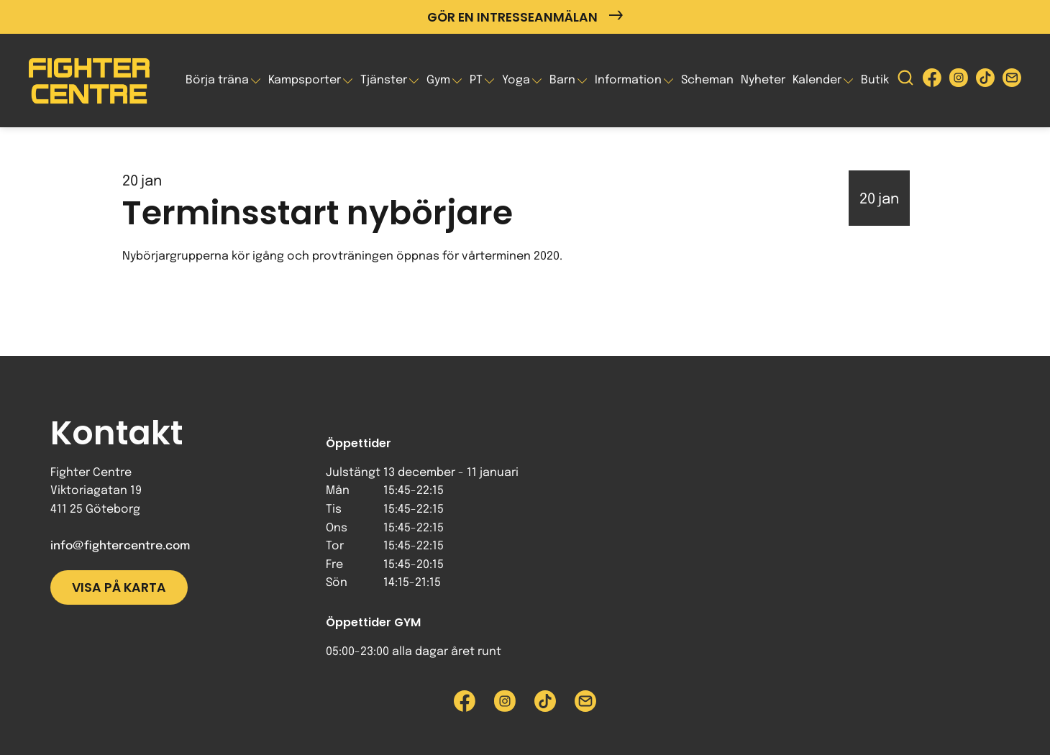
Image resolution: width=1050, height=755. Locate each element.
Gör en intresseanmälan (525, 16)
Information (628, 80)
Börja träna (217, 80)
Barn (562, 80)
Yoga (516, 80)
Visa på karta (119, 587)
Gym (438, 80)
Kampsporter (304, 80)
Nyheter (763, 80)
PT (476, 80)
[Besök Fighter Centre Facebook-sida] (932, 80)
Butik (875, 80)
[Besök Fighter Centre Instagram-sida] (958, 80)
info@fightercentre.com (120, 546)
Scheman (707, 80)
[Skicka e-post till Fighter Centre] (1012, 80)
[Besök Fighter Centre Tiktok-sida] (985, 80)
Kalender (817, 80)
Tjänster (383, 80)
